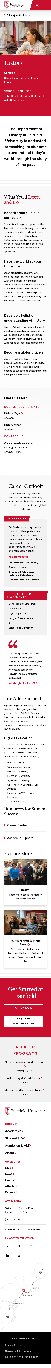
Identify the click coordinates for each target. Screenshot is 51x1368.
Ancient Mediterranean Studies (23, 1090)
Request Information (23, 1021)
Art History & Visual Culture (24, 1078)
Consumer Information (18, 1350)
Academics (13, 1131)
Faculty (24, 890)
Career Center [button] (17, 825)
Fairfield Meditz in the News (25, 942)
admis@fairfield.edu (15, 447)
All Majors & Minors (18, 15)
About (9, 1153)
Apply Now (23, 1007)
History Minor (12, 425)
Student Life (14, 1138)
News (8, 1173)
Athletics (11, 1186)
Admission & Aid (17, 1145)
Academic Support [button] (20, 838)
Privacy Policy (13, 1345)
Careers (10, 1192)
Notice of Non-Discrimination (21, 1356)
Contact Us (13, 1229)
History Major (12, 413)
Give (8, 1167)
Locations (33, 1229)
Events (9, 1180)
